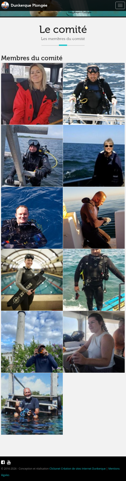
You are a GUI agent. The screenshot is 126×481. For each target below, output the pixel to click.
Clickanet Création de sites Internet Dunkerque (77, 468)
